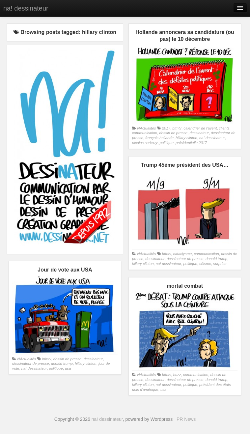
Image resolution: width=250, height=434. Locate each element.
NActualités (146, 128)
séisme (205, 264)
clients (224, 128)
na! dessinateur (25, 8)
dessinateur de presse (185, 259)
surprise (219, 264)
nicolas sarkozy (144, 143)
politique (167, 143)
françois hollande (159, 138)
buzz (177, 375)
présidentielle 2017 (191, 143)
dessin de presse (173, 133)
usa (68, 368)
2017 (166, 128)
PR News (186, 419)
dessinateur (199, 133)
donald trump (216, 259)
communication (144, 133)
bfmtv (176, 128)
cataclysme (182, 254)
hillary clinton (186, 138)
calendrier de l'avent (200, 128)
